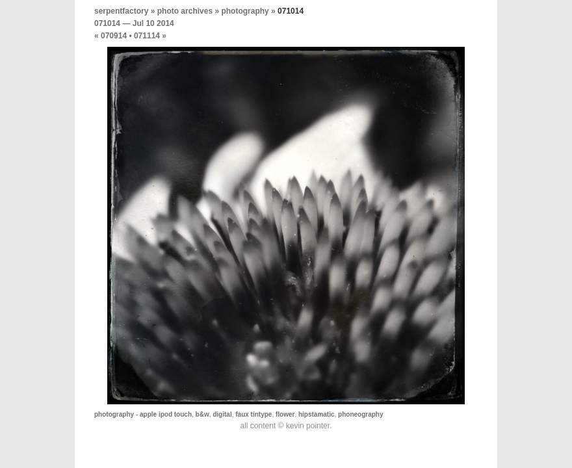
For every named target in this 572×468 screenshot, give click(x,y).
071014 (107, 23)
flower (285, 414)
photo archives (185, 11)
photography (244, 11)
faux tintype (253, 414)
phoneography (360, 414)
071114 (147, 35)
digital (222, 414)
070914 (114, 35)
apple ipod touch (166, 414)
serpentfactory (121, 11)
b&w (202, 414)
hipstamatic (316, 414)
